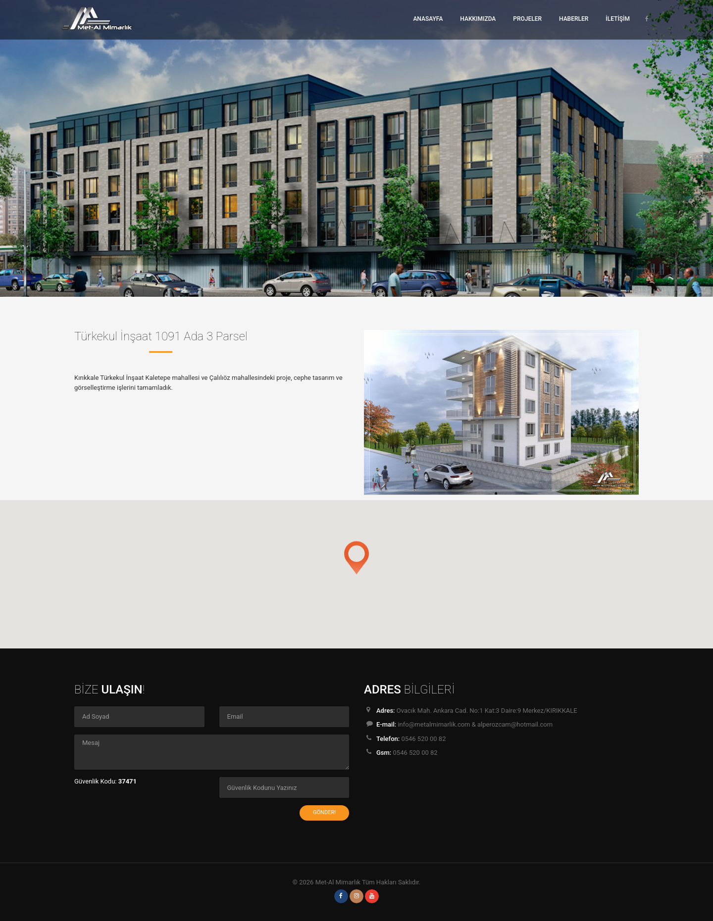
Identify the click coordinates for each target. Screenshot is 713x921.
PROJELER (527, 18)
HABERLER (573, 18)
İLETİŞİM (618, 18)
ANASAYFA (428, 18)
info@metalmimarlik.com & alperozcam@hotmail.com (475, 724)
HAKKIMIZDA (478, 18)
